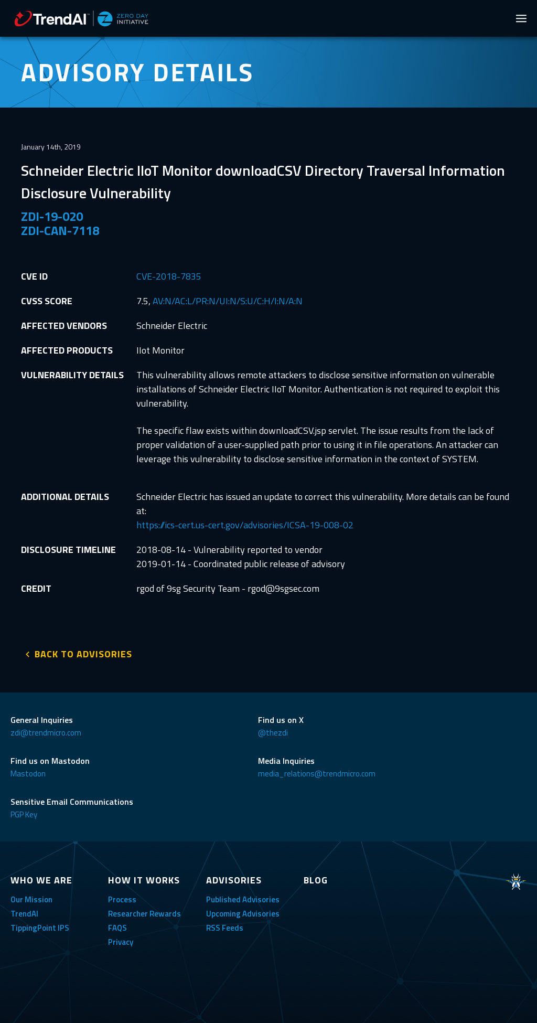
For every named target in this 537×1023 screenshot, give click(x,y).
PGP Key (23, 812)
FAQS (117, 926)
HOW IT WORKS (144, 878)
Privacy (120, 940)
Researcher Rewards (144, 911)
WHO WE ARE (41, 878)
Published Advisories (243, 897)
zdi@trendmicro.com (45, 730)
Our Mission (31, 897)
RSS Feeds (224, 926)
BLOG (316, 878)
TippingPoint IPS (39, 926)
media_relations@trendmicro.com (316, 771)
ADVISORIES (234, 878)
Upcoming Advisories (243, 911)
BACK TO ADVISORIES (83, 652)
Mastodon (28, 771)
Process (122, 897)
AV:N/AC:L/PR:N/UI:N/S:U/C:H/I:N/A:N (228, 301)
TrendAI (24, 911)
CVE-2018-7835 (168, 276)
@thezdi (273, 730)
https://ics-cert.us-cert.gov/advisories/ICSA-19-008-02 (244, 525)
